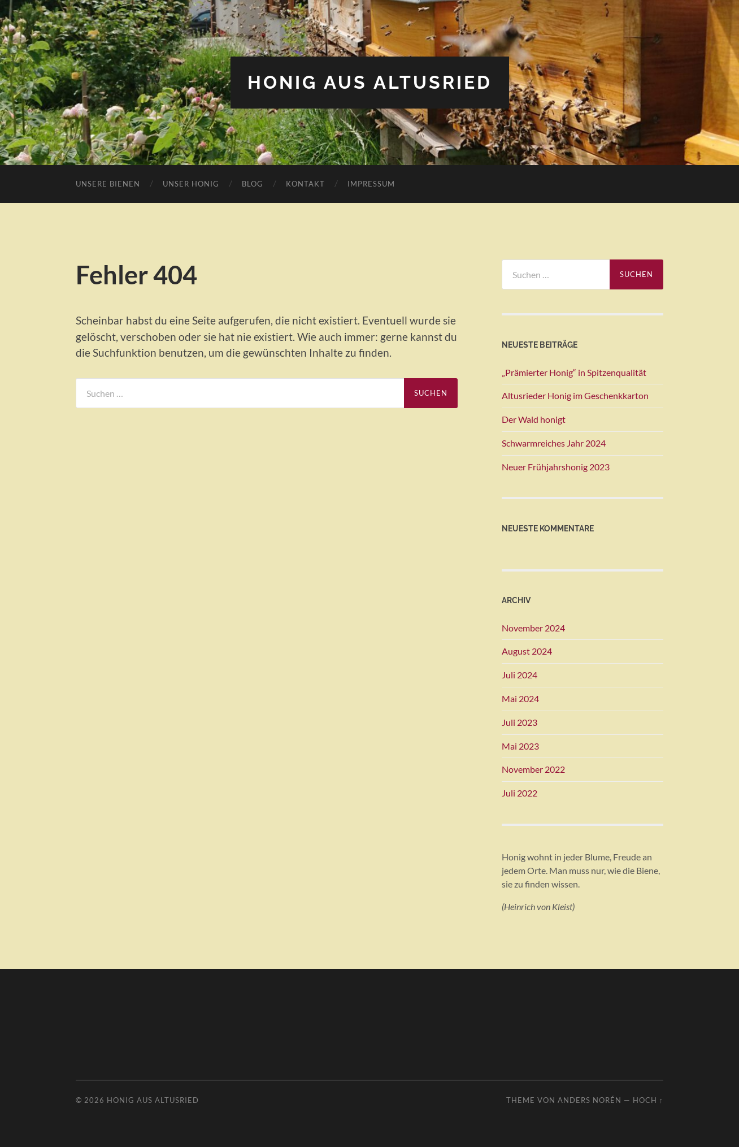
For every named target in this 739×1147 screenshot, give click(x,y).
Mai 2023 (520, 746)
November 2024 (533, 627)
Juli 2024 (519, 674)
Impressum (371, 183)
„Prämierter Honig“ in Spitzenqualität (574, 372)
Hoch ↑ (648, 1100)
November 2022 (533, 769)
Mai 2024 (520, 698)
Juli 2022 (519, 792)
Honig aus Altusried (369, 82)
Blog (252, 183)
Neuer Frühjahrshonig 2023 (556, 466)
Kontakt (305, 183)
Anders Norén (589, 1100)
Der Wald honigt (534, 419)
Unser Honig (191, 183)
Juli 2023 (519, 722)
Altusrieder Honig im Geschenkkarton (575, 395)
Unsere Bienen (108, 183)
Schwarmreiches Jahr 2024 (554, 443)
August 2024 (527, 651)
